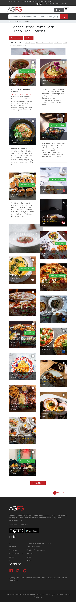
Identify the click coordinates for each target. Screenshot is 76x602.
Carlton (26, 21)
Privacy (67, 595)
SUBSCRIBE (47, 4)
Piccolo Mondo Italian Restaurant (21, 190)
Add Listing (13, 550)
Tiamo (45, 346)
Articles (29, 560)
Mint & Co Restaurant (22, 467)
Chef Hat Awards (47, 1)
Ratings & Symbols (16, 553)
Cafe (33, 43)
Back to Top (60, 493)
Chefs (29, 557)
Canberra (56, 578)
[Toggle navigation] (66, 9)
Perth (43, 578)
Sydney (12, 578)
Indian (27, 45)
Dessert (20, 45)
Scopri (45, 186)
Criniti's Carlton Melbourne (19, 370)
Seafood (13, 342)
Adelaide (36, 578)
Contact (12, 557)
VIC (10, 21)
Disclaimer (38, 597)
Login (58, 10)
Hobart (64, 578)
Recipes (30, 553)
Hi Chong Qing (19, 137)
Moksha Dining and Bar (52, 76)
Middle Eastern (15, 470)
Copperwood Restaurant (49, 281)
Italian (28, 43)
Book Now (60, 243)
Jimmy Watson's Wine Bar (51, 128)
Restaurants (15, 38)
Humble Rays (18, 435)
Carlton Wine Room (52, 312)
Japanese (58, 43)
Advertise (12, 547)
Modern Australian (44, 43)
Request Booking (27, 71)
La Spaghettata (50, 250)
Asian (65, 43)
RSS (10, 560)
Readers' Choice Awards (36, 550)
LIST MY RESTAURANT (60, 4)
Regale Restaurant (52, 410)
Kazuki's (46, 216)
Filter (29, 38)
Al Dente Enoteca (20, 275)
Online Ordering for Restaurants (39, 543)
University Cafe (19, 307)
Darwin (49, 578)
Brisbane (28, 578)
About (11, 543)
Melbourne (17, 21)
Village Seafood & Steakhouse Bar (19, 338)
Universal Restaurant (22, 403)
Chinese (13, 45)
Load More (38, 483)
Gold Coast (13, 581)
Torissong (47, 376)
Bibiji (13, 77)
